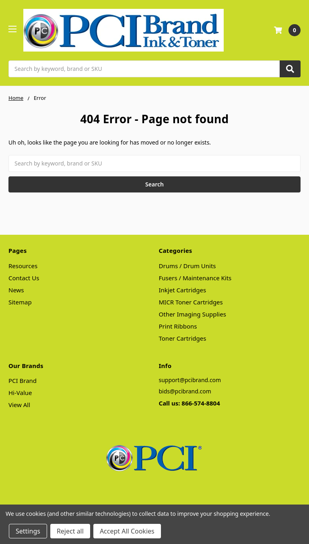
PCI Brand (22, 380)
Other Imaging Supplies (192, 314)
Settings (28, 531)
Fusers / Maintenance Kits (195, 278)
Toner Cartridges (182, 338)
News (16, 290)
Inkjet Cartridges (182, 290)
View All (19, 405)
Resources (22, 266)
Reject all (70, 531)
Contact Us (23, 278)
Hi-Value (20, 393)
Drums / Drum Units (187, 266)
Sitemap (20, 302)
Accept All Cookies (127, 531)
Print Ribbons (178, 326)
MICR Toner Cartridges (191, 302)
